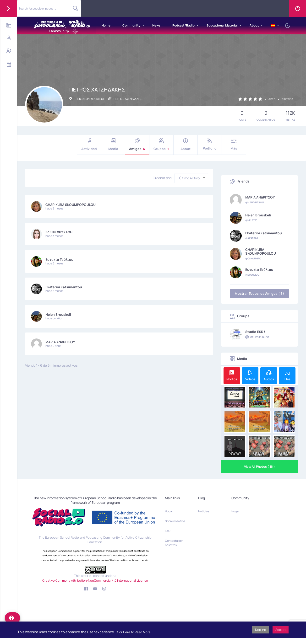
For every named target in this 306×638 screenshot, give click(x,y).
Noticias (203, 511)
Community (131, 25)
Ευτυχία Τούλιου (59, 259)
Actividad (88, 144)
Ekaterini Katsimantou (63, 287)
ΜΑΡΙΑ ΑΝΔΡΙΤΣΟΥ (60, 342)
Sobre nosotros (175, 521)
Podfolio (209, 144)
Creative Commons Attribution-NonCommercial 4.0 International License (95, 580)
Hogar (169, 511)
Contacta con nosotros (174, 543)
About (254, 25)
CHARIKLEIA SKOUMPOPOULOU (70, 204)
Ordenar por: (162, 178)
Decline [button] (260, 629)
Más (233, 144)
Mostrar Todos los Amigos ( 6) (259, 293)
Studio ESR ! (255, 332)
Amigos (137, 144)
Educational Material (222, 25)
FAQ (167, 531)
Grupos (161, 144)
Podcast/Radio (183, 25)
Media (113, 144)
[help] (12, 618)
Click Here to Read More (133, 632)
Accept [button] (280, 629)
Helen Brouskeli (58, 314)
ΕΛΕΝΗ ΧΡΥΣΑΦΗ (58, 232)
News (156, 25)
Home (106, 25)
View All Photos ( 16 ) (259, 466)
